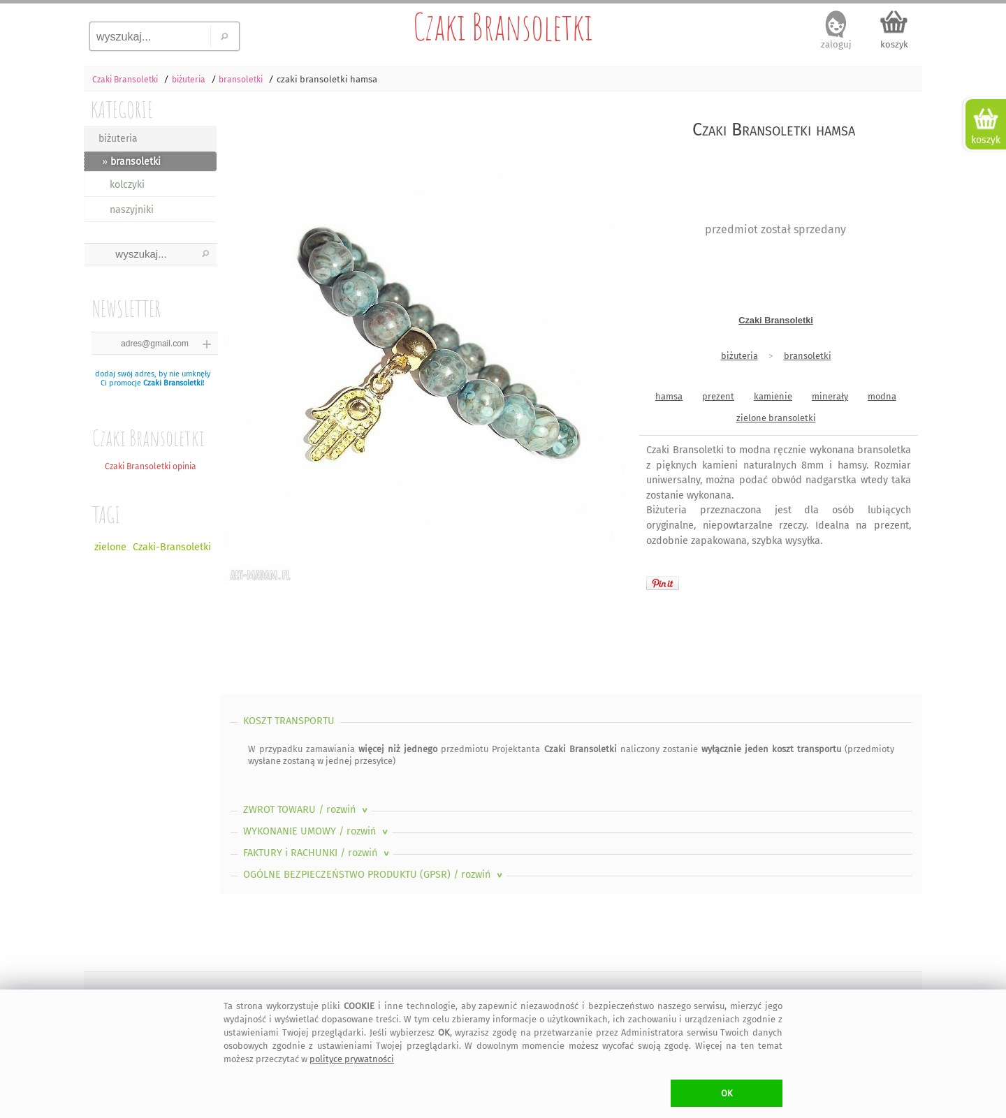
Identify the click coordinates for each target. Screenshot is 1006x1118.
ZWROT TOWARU (306, 810)
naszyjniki (132, 210)
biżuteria (118, 139)
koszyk (894, 44)
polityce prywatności (351, 1059)
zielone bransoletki (776, 418)
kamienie (773, 396)
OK (727, 1093)
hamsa (669, 396)
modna (882, 396)
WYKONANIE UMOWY (317, 831)
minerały (830, 396)
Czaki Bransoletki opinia (150, 466)
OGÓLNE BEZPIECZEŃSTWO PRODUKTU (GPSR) (374, 875)
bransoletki (807, 356)
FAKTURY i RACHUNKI (317, 853)
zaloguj (836, 44)
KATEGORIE (122, 109)
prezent (718, 396)
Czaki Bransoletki (502, 26)
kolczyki (127, 185)
